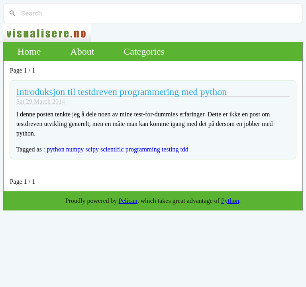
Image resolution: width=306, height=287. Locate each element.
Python (230, 200)
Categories (144, 51)
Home (29, 51)
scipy (92, 149)
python (55, 149)
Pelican (128, 200)
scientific (112, 149)
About (82, 51)
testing (170, 149)
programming (143, 149)
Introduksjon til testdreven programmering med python (121, 91)
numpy (75, 149)
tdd (184, 149)
